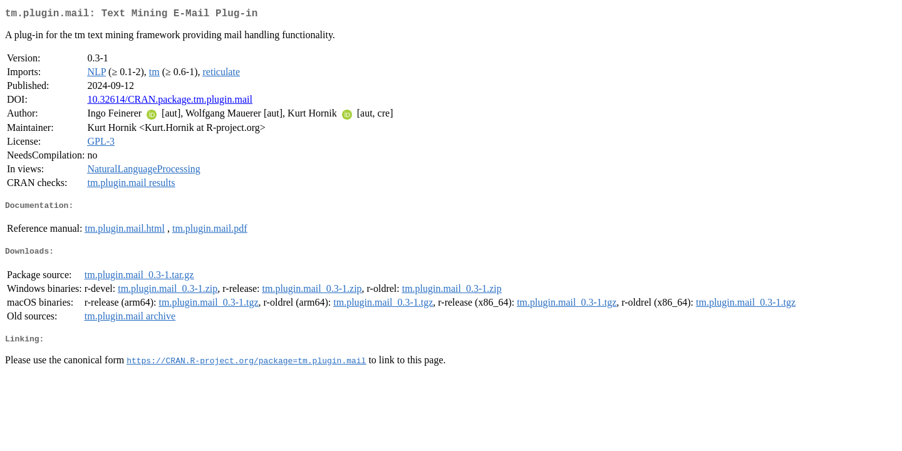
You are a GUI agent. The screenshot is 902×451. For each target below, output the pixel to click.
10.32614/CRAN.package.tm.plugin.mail (169, 101)
